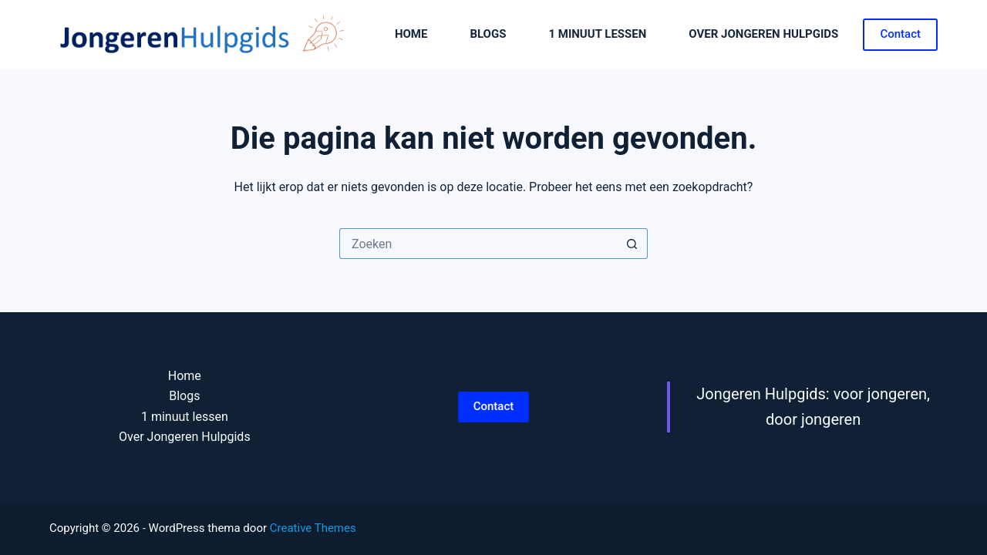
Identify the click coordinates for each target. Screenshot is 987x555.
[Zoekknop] (632, 243)
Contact (900, 34)
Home (411, 34)
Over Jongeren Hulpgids (763, 34)
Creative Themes (313, 528)
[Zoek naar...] (478, 243)
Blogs (488, 34)
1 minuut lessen (597, 34)
